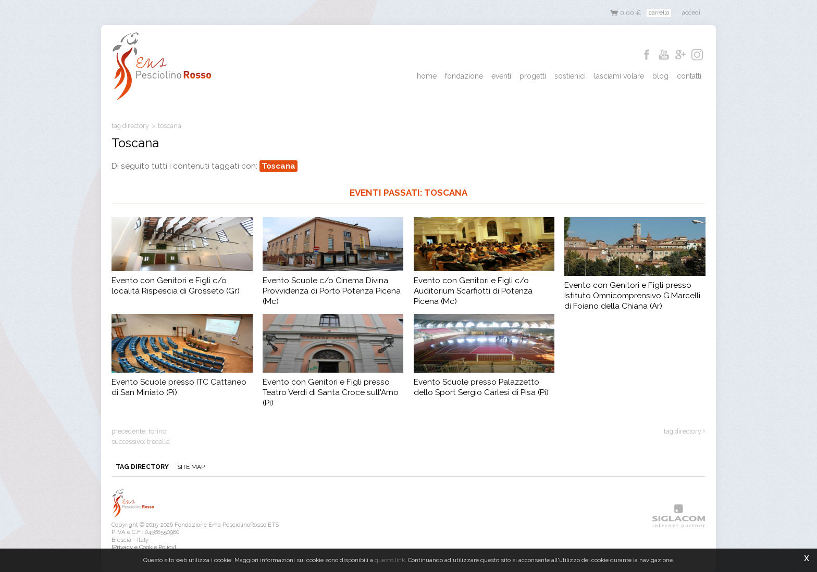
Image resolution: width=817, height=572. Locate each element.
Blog (660, 76)
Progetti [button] (532, 76)
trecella (158, 442)
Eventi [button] (501, 76)
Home (427, 76)
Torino (157, 431)
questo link (390, 560)
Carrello (659, 12)
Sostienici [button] (570, 76)
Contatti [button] (689, 76)
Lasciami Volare (619, 76)
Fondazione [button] (464, 76)
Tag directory (130, 126)
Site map (191, 467)
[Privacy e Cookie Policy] (144, 547)
